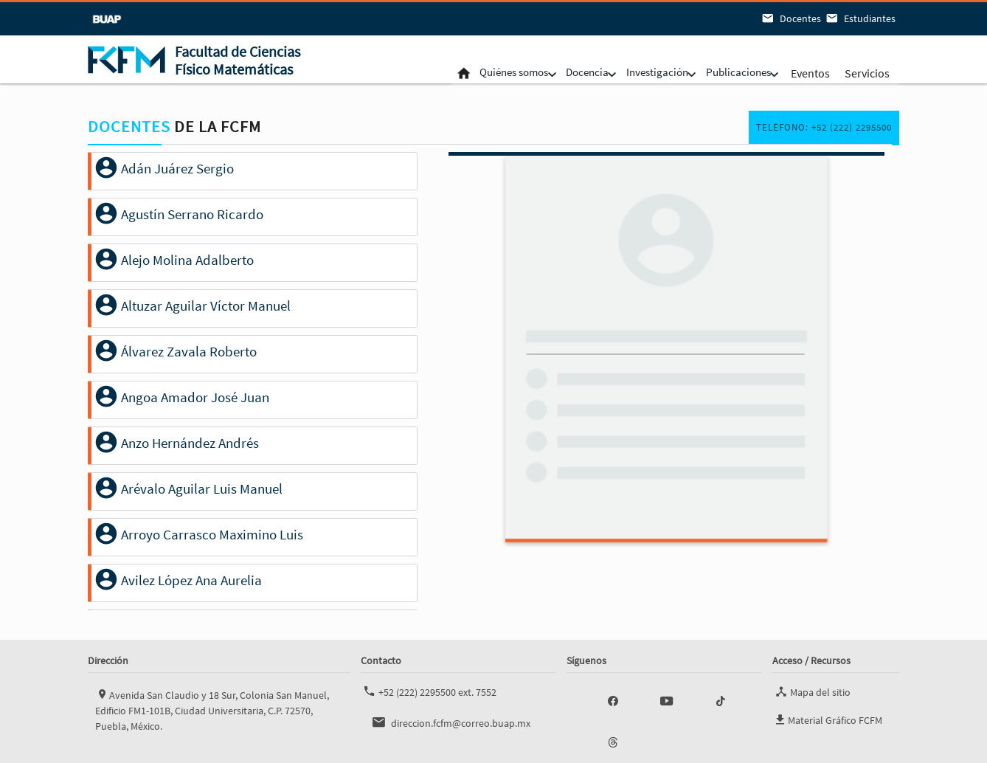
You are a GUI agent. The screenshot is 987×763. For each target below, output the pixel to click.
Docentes (790, 18)
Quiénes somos (481, 72)
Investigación (643, 72)
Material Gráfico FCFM (827, 717)
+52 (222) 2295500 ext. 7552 (428, 691)
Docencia (565, 72)
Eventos (808, 72)
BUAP (104, 18)
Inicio (423, 72)
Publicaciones (732, 72)
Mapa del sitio (811, 691)
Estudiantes (859, 18)
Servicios (865, 72)
